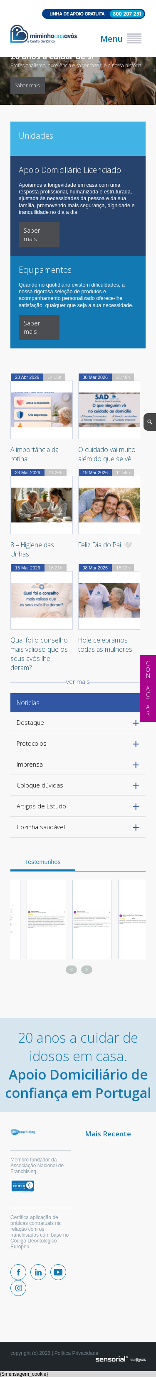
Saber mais (27, 85)
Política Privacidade (76, 1353)
